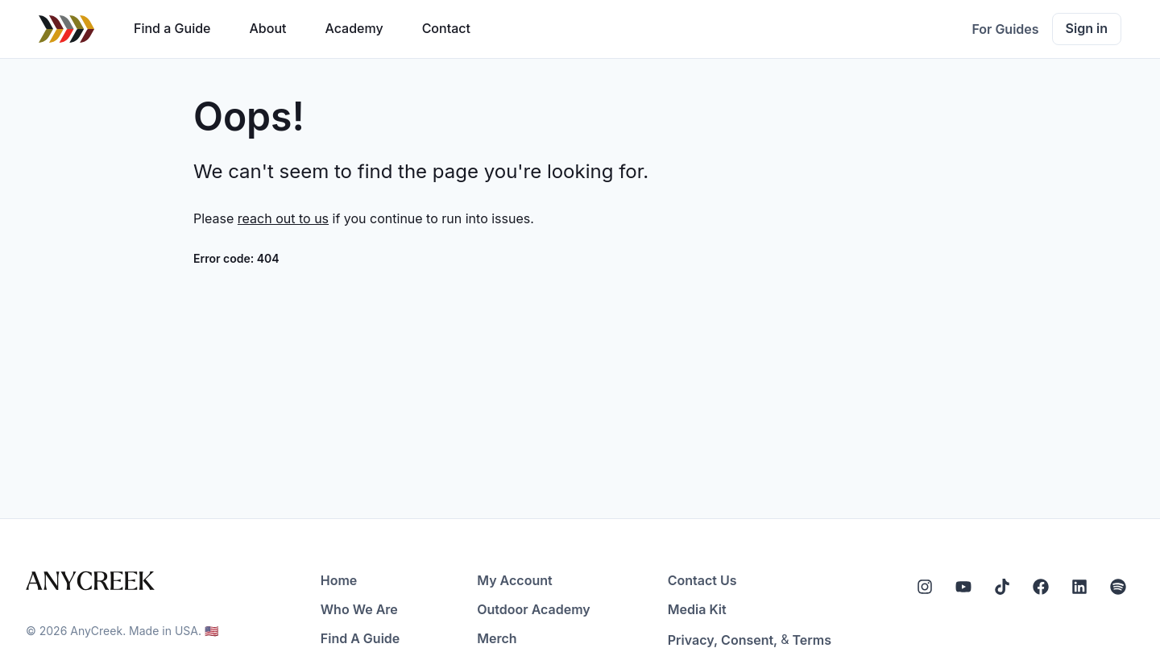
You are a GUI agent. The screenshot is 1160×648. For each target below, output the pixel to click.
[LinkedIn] (1079, 587)
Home (339, 580)
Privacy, (693, 640)
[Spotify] (1118, 587)
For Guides (1005, 29)
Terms (812, 640)
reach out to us (283, 218)
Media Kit (697, 609)
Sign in (1087, 28)
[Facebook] (1041, 587)
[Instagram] (925, 587)
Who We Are (359, 609)
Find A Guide (360, 638)
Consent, (749, 640)
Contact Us (702, 580)
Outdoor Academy (533, 609)
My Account (514, 580)
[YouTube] (963, 587)
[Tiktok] (1002, 587)
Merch (496, 638)
